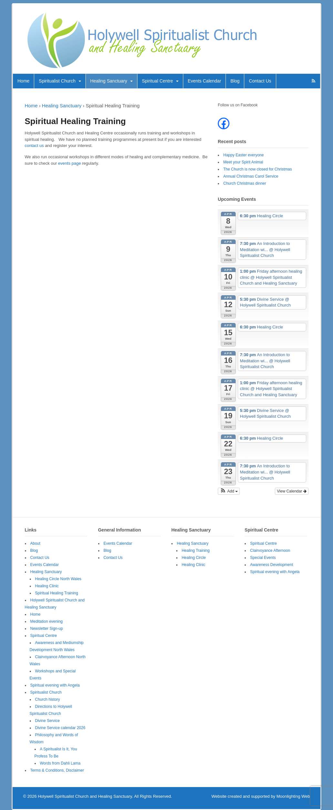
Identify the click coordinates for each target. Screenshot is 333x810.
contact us (34, 145)
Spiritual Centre (157, 80)
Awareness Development (271, 564)
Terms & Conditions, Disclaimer (57, 770)
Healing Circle (194, 557)
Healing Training (196, 550)
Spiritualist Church (57, 80)
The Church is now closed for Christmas (257, 169)
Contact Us (260, 80)
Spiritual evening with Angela (55, 685)
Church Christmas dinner (244, 183)
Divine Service (47, 720)
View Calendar (291, 491)
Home (23, 80)
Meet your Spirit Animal (243, 162)
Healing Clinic (47, 586)
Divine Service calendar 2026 (60, 728)
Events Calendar (204, 80)
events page (69, 163)
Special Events (263, 557)
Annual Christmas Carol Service (250, 176)
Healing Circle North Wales (58, 579)
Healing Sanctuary (108, 80)
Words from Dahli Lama (60, 763)
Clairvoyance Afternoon (270, 550)
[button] (228, 491)
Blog (234, 80)
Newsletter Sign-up (46, 628)
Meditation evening (46, 621)
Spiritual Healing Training (56, 593)
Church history (47, 699)
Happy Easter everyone (243, 155)
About (35, 543)
